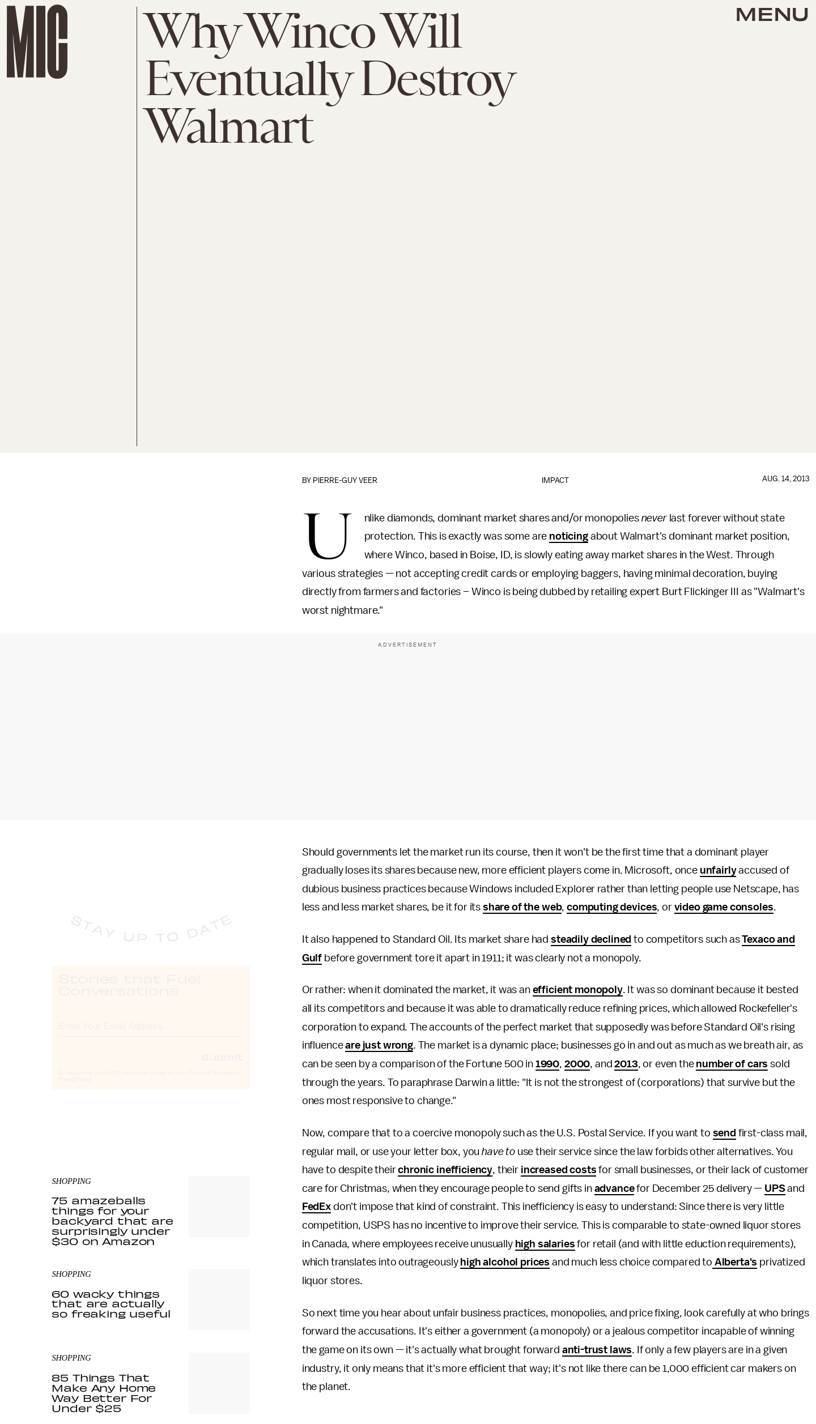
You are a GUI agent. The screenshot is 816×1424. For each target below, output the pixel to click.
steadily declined (591, 939)
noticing (568, 536)
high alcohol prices (505, 1262)
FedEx (316, 1206)
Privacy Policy (74, 1090)
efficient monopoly (578, 989)
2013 (626, 1064)
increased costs (559, 1169)
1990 (547, 1064)
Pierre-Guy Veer (345, 480)
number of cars (732, 1064)
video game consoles (724, 907)
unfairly (718, 870)
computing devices (612, 907)
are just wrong (379, 1045)
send (724, 1133)
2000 (577, 1064)
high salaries (545, 1244)
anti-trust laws (597, 1349)
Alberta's (734, 1262)
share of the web (522, 907)
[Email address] (150, 1035)
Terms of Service (210, 1084)
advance (614, 1188)
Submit (222, 1067)
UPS (774, 1188)
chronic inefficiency (445, 1169)
